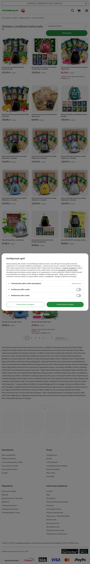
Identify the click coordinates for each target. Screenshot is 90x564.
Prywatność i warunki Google (68, 270)
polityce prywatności (70, 268)
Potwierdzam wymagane (25, 304)
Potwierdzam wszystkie (65, 304)
